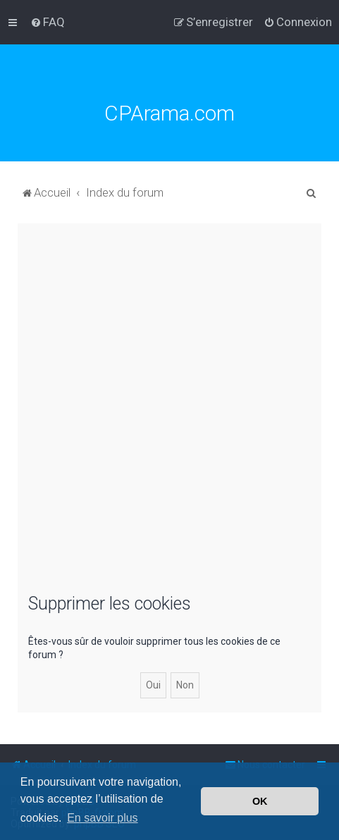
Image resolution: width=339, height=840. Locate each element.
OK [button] (260, 801)
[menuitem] (47, 22)
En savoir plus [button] (102, 818)
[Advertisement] (169, 414)
